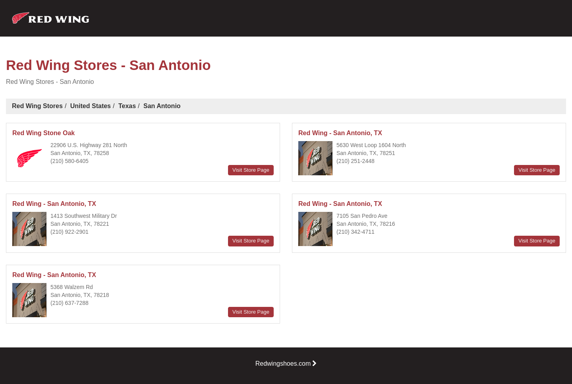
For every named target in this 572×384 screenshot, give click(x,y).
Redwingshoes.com (286, 363)
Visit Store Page (250, 170)
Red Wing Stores (37, 106)
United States (90, 106)
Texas (127, 106)
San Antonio (162, 106)
